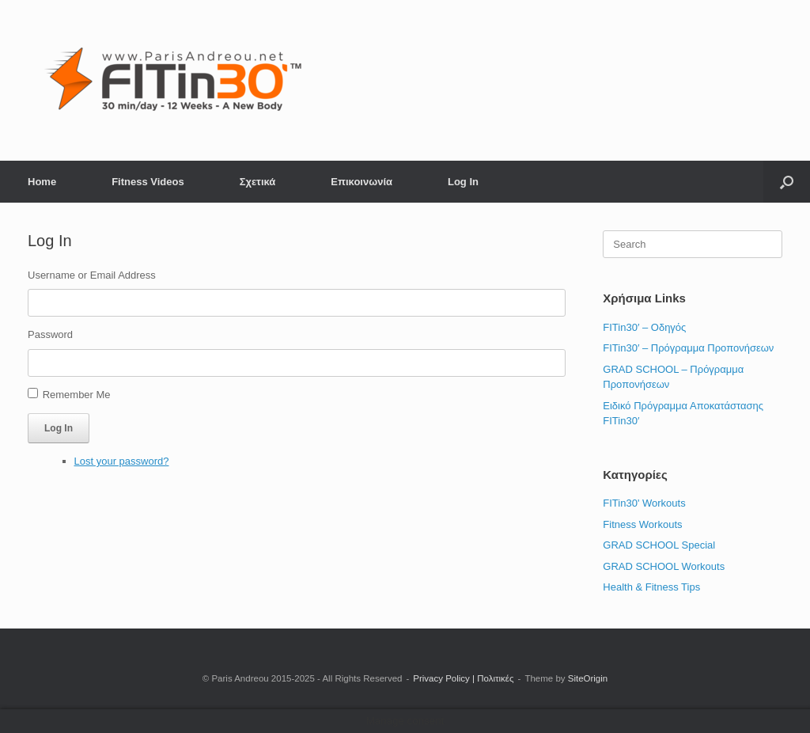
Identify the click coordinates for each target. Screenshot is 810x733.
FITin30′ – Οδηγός (644, 327)
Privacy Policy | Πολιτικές (463, 678)
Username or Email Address (92, 275)
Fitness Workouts (642, 524)
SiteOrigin (588, 678)
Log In (463, 182)
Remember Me (77, 395)
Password (50, 334)
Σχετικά (258, 182)
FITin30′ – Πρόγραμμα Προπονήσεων (688, 348)
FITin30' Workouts (644, 503)
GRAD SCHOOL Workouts (664, 566)
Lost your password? (121, 461)
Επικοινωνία (361, 182)
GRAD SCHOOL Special (659, 545)
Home (42, 182)
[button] (786, 182)
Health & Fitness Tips (651, 587)
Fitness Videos (148, 182)
